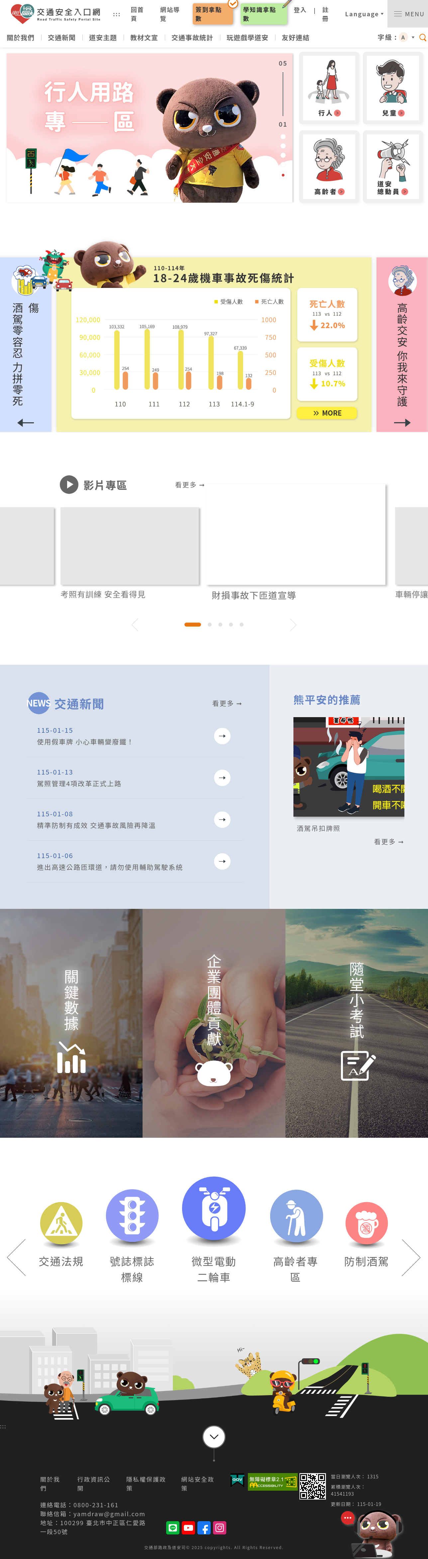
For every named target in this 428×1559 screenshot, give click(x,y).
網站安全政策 (197, 1483)
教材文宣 (144, 37)
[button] (402, 345)
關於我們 (21, 37)
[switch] (407, 14)
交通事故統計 (192, 37)
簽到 (208, 14)
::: (117, 13)
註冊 (325, 14)
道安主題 (103, 37)
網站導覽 (170, 14)
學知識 (259, 14)
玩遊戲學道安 (247, 37)
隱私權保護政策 (146, 1483)
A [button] (403, 37)
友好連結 (296, 37)
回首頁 (137, 14)
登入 (300, 9)
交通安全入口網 (58, 14)
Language (362, 13)
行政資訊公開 (94, 1483)
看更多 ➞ (190, 484)
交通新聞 (62, 37)
